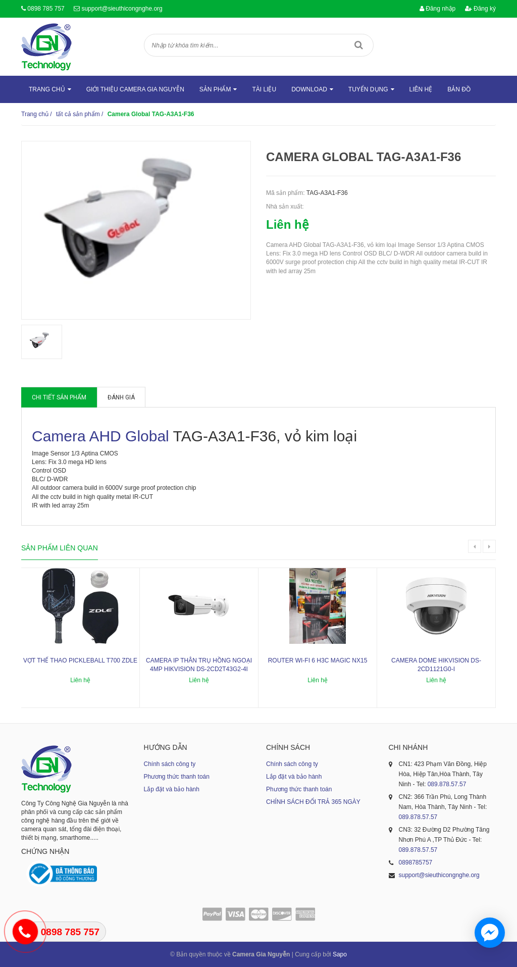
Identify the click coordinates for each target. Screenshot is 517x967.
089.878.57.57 (447, 784)
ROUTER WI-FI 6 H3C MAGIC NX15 (318, 660)
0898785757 (416, 862)
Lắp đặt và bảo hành (171, 789)
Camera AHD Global (100, 436)
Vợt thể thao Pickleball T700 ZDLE (80, 660)
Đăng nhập (437, 8)
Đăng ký (480, 8)
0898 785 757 (45, 8)
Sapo (340, 954)
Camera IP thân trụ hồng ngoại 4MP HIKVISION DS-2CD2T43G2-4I (199, 665)
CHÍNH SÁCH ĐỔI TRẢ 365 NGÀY (313, 801)
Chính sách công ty (170, 764)
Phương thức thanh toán (177, 776)
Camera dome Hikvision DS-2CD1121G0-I (436, 665)
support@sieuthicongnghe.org (121, 8)
